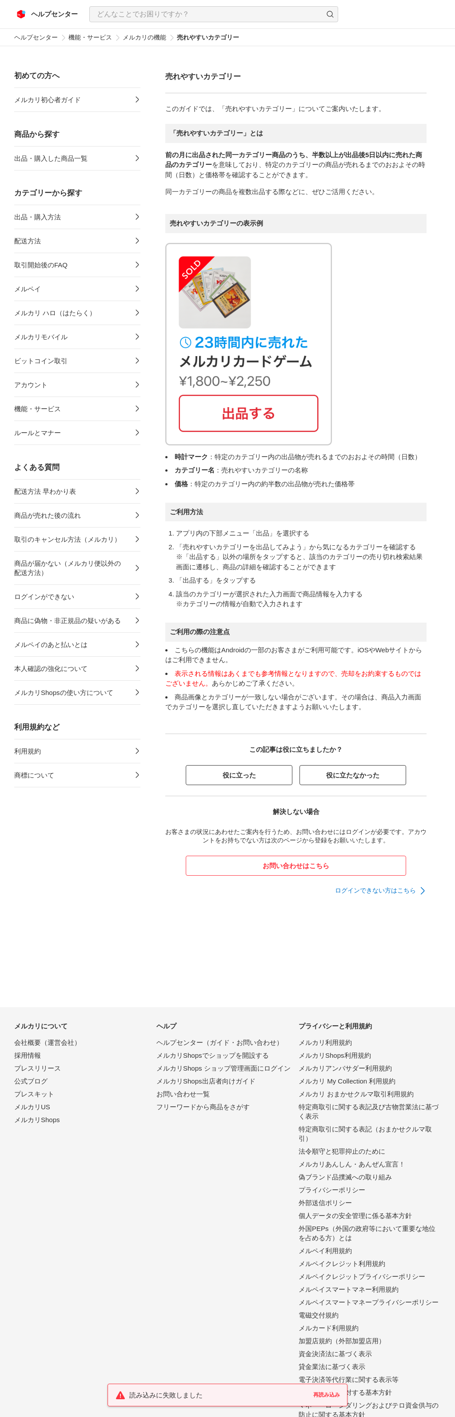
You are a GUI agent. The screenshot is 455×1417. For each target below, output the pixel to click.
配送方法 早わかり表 (45, 491)
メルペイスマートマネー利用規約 (349, 1289)
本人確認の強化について (51, 668)
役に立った (239, 775)
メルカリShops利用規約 (335, 1055)
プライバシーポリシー (332, 1190)
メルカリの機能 (144, 37)
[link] (381, 891)
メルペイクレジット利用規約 (342, 1263)
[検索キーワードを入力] (206, 14)
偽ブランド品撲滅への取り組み (345, 1177)
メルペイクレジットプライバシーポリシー (362, 1276)
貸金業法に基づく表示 (332, 1366)
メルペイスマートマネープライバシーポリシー (369, 1302)
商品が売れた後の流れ (47, 515)
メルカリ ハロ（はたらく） (55, 313)
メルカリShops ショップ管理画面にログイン (223, 1068)
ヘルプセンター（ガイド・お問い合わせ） (219, 1042)
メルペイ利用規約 (325, 1250)
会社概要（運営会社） (47, 1042)
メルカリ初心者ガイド (47, 99)
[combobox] (213, 14)
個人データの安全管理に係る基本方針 (355, 1215)
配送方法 (27, 241)
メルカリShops (37, 1119)
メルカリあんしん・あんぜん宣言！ (352, 1164)
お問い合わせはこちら (296, 865)
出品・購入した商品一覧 (51, 158)
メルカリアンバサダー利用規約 (345, 1068)
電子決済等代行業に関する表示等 (349, 1379)
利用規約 (27, 751)
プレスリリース (37, 1068)
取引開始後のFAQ (41, 265)
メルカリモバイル (41, 337)
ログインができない (44, 596)
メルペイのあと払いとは (51, 644)
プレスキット (34, 1094)
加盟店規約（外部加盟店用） (342, 1341)
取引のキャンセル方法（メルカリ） (67, 539)
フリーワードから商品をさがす (203, 1107)
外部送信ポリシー (325, 1203)
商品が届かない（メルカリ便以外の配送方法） (67, 568)
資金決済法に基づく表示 (335, 1353)
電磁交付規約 (319, 1315)
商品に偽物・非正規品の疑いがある (67, 620)
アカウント (31, 385)
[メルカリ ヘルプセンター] (47, 14)
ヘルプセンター (36, 37)
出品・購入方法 (37, 217)
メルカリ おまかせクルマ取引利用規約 (356, 1094)
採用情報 (27, 1055)
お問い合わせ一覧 (183, 1094)
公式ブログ (31, 1081)
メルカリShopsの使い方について (63, 692)
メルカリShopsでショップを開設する (212, 1055)
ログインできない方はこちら (375, 890)
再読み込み (326, 1395)
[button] (330, 14)
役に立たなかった (352, 775)
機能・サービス (90, 37)
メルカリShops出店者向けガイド (205, 1081)
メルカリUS (32, 1107)
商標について (34, 775)
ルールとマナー (37, 433)
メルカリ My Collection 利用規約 (347, 1081)
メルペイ (27, 289)
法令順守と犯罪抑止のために (342, 1151)
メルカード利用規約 (329, 1328)
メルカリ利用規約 (325, 1042)
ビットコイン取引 (41, 361)
